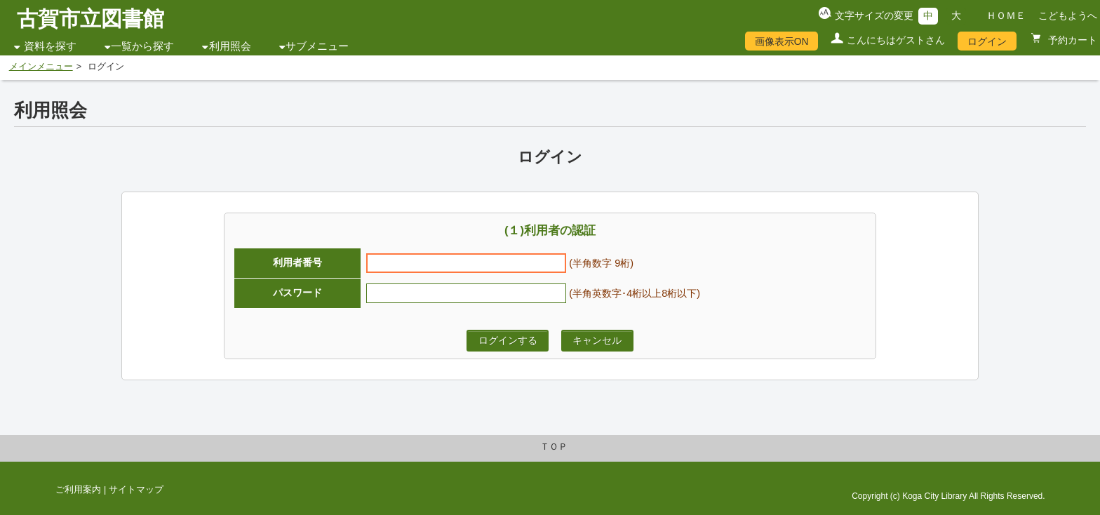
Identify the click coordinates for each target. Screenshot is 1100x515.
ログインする (507, 340)
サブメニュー (317, 46)
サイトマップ (136, 490)
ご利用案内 (78, 490)
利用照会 (230, 46)
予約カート (1071, 40)
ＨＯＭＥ (1006, 15)
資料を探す (50, 46)
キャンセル (597, 340)
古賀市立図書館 (90, 18)
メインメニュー (41, 67)
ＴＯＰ (554, 447)
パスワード (297, 292)
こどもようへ (1067, 15)
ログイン (987, 41)
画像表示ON (782, 41)
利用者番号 (297, 262)
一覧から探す (142, 46)
